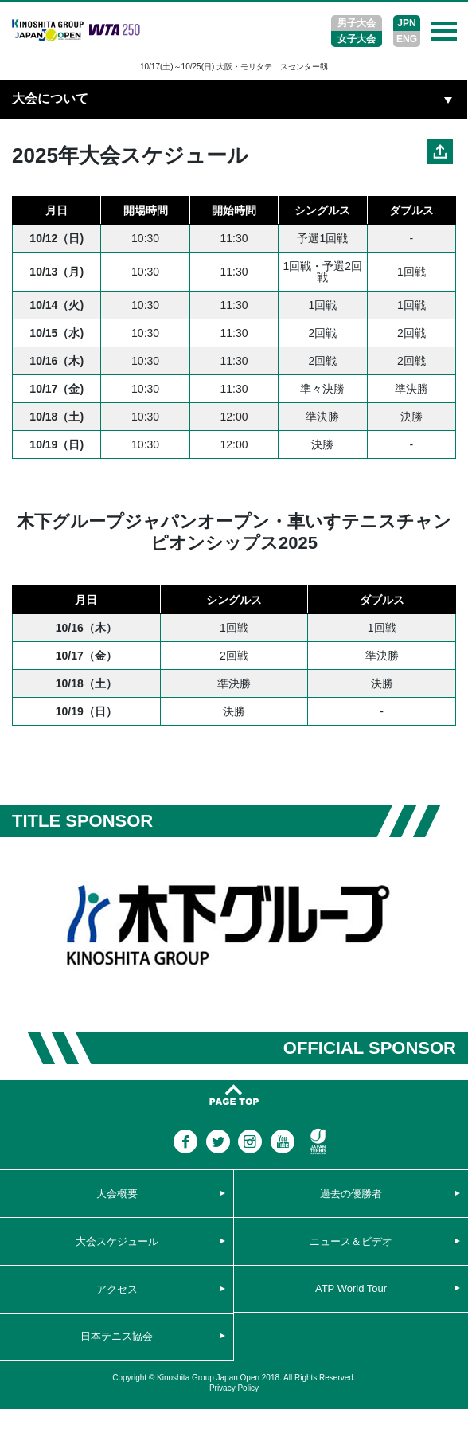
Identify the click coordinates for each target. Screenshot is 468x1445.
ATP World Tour (351, 1288)
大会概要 (117, 1194)
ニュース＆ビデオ (351, 1241)
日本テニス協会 (116, 1336)
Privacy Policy (234, 1388)
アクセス (117, 1289)
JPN (406, 23)
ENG (406, 39)
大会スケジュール (117, 1241)
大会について (50, 98)
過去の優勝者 (351, 1194)
